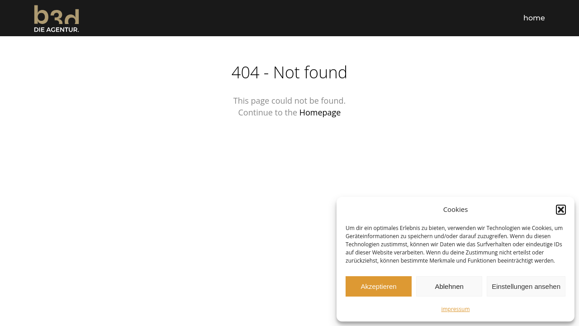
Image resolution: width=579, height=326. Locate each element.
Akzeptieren (378, 286)
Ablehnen (449, 286)
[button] (560, 209)
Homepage (320, 112)
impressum (455, 309)
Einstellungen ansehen (526, 286)
